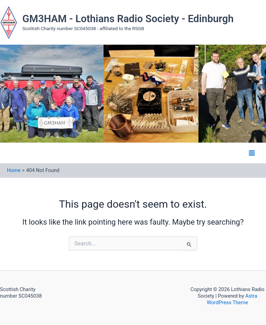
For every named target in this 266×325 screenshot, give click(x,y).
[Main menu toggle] (252, 153)
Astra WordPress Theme (232, 299)
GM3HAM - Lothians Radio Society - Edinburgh (128, 19)
